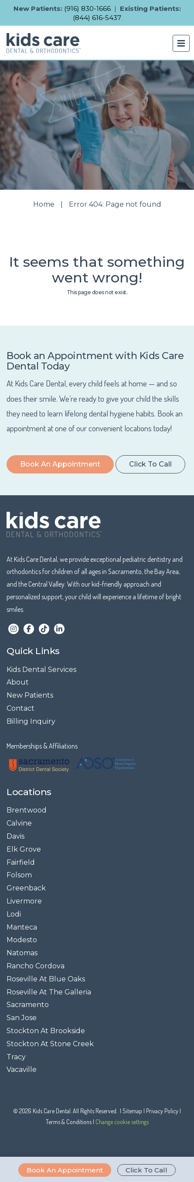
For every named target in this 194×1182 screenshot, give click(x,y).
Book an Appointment (65, 1170)
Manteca (22, 927)
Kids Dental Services (41, 669)
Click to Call (146, 1170)
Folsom (19, 875)
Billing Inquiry (31, 721)
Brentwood (27, 810)
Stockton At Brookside (46, 1031)
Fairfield (21, 862)
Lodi (14, 914)
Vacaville (22, 1069)
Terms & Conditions (69, 1121)
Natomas (22, 953)
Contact (20, 708)
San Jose (22, 1018)
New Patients (30, 695)
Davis (15, 836)
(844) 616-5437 (97, 17)
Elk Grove (24, 849)
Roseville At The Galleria (49, 992)
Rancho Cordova (36, 966)
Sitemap (132, 1111)
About (18, 682)
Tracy (16, 1057)
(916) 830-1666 (87, 8)
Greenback (26, 888)
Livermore (24, 901)
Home (43, 204)
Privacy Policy (162, 1111)
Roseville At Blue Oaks (46, 979)
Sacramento (28, 1005)
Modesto (22, 940)
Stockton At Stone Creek (50, 1044)
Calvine (19, 823)
